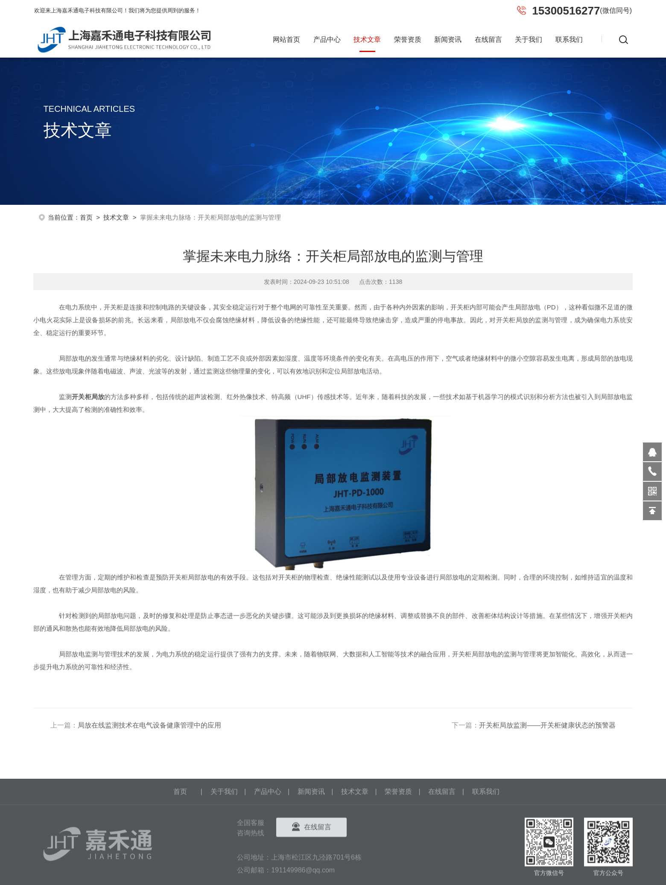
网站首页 (286, 39)
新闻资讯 (448, 39)
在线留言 (488, 39)
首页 (86, 215)
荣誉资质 (407, 39)
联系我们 (569, 39)
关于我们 (528, 39)
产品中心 (327, 39)
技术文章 (367, 39)
